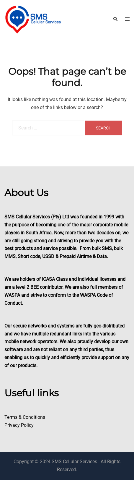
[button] (115, 19)
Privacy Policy (19, 425)
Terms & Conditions (24, 417)
